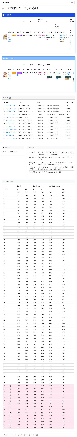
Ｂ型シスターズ (10, 126)
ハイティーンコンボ (12, 117)
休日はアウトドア (11, 132)
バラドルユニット (11, 108)
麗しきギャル (10, 135)
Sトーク (48, 35)
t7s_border (6, 2)
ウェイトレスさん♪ (11, 138)
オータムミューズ (11, 120)
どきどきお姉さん (11, 129)
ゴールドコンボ (10, 114)
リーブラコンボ (10, 123)
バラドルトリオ (10, 111)
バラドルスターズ (11, 105)
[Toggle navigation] (72, 2)
